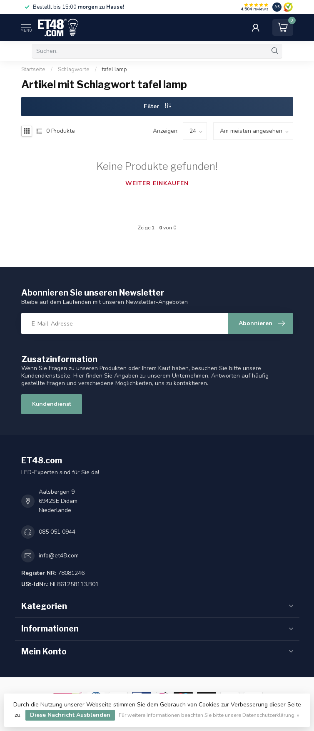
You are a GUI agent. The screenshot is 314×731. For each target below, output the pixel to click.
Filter (157, 106)
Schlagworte (74, 69)
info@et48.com (59, 555)
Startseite (33, 69)
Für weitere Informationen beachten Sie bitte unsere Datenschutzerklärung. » (209, 715)
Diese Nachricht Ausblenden (70, 715)
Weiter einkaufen (157, 183)
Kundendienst (51, 404)
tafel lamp (114, 69)
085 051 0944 (57, 532)
